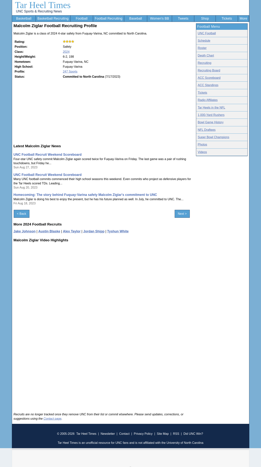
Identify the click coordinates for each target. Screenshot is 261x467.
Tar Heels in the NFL (211, 107)
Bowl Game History (210, 122)
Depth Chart (206, 55)
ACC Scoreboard (209, 77)
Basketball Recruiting (52, 18)
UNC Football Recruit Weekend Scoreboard (48, 154)
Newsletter (108, 433)
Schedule (204, 40)
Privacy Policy (143, 433)
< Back (21, 213)
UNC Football (207, 33)
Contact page (52, 418)
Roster (202, 48)
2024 (66, 51)
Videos (202, 152)
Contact (124, 433)
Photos (202, 144)
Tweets (183, 18)
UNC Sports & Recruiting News (39, 11)
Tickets (227, 18)
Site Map (163, 433)
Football (82, 18)
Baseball (135, 18)
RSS (176, 433)
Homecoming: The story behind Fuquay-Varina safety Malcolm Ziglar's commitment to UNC (85, 195)
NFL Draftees (207, 129)
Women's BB (159, 18)
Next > (182, 213)
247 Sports (70, 71)
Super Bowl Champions (213, 137)
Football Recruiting (108, 18)
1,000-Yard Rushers (211, 115)
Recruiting (204, 62)
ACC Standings (208, 85)
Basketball (23, 18)
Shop (205, 18)
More (243, 18)
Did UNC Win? (193, 433)
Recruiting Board (209, 70)
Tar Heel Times (43, 5)
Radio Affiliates (208, 100)
